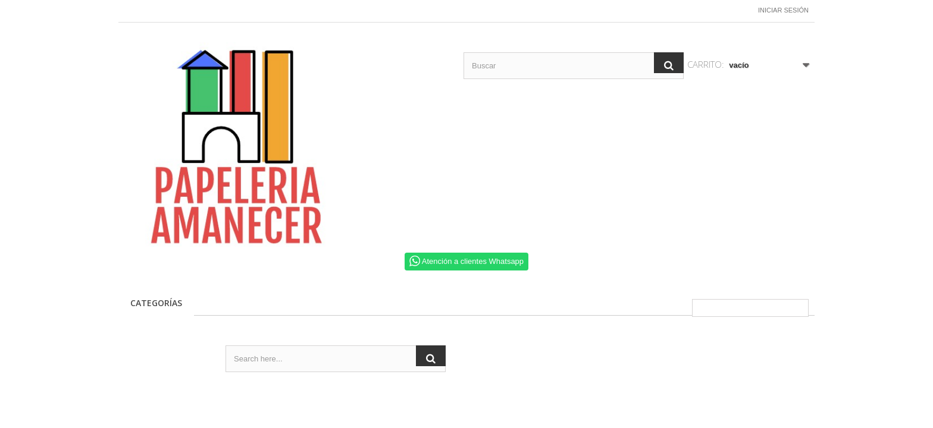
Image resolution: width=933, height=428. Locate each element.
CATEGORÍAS (156, 303)
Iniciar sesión (783, 10)
